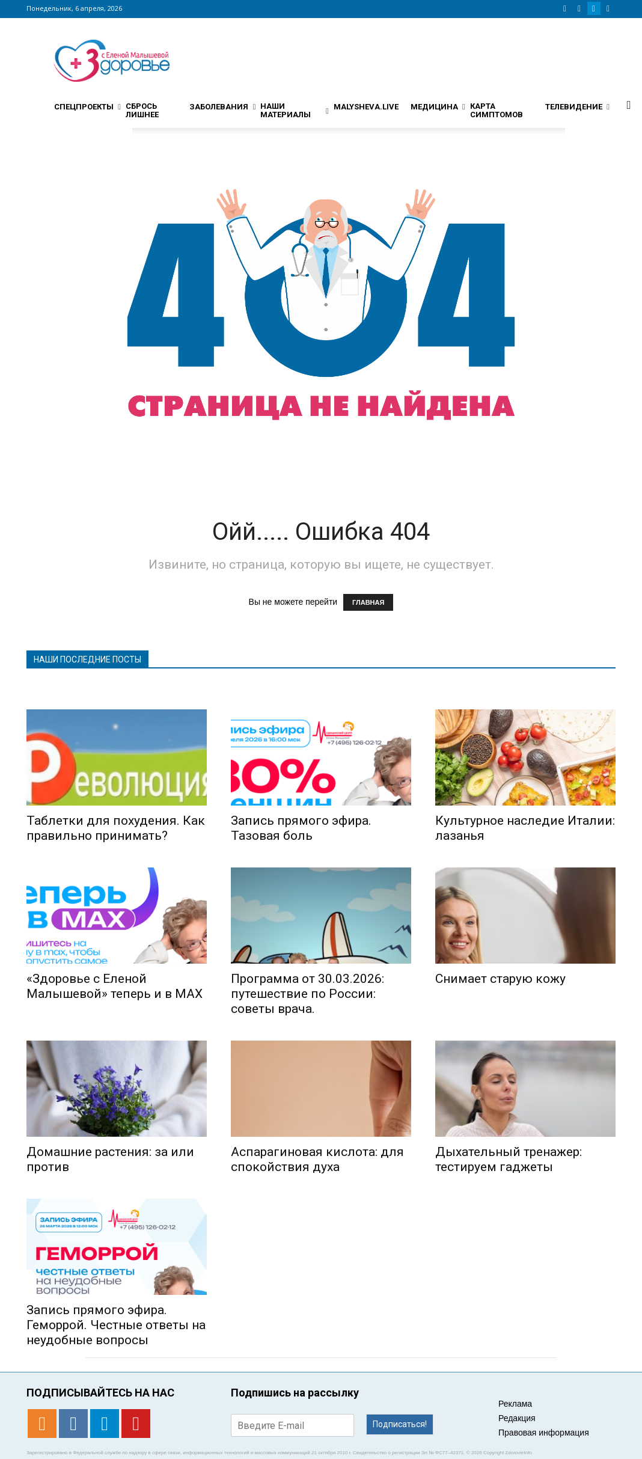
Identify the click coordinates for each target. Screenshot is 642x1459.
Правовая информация (543, 1432)
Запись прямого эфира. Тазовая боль (301, 828)
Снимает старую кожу (500, 978)
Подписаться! (400, 1424)
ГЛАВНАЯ (368, 602)
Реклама (515, 1404)
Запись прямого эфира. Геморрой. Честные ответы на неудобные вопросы (116, 1325)
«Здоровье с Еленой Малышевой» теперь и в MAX (114, 986)
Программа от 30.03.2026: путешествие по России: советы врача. (307, 993)
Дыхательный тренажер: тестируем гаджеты (508, 1159)
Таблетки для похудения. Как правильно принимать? (115, 828)
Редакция (517, 1418)
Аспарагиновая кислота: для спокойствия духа (317, 1159)
